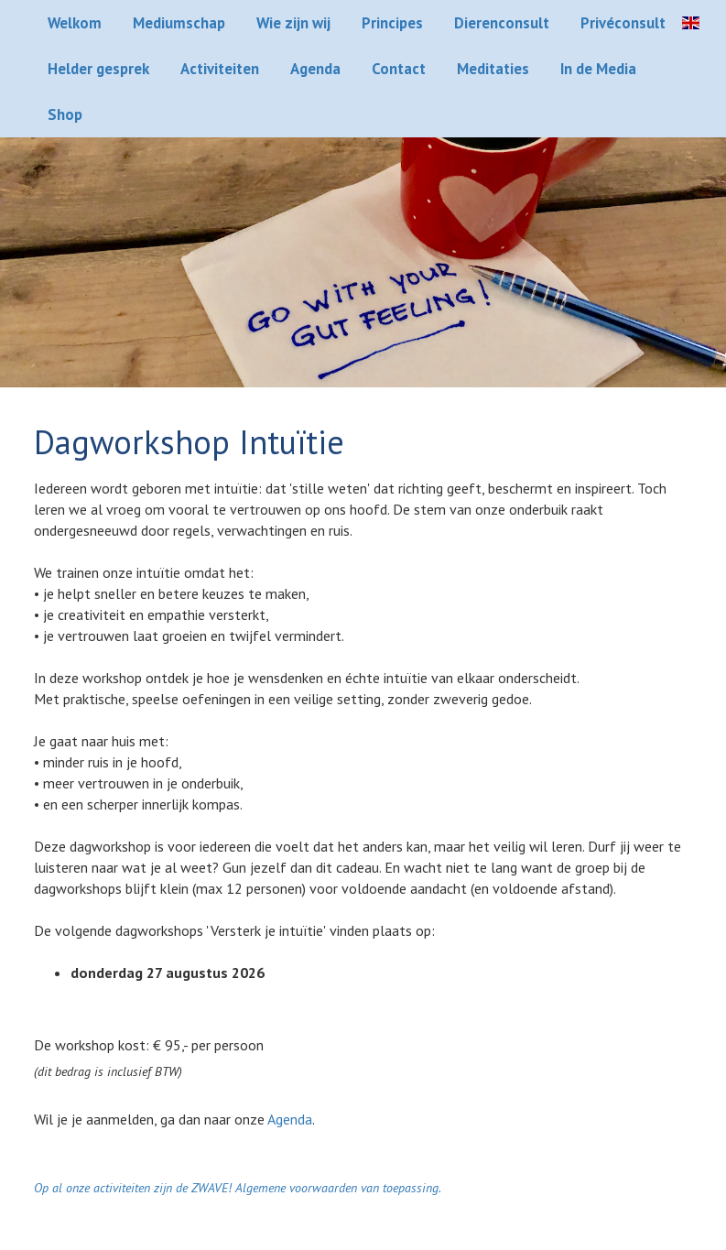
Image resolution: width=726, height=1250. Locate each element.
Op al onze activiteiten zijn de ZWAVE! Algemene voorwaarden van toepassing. (237, 1187)
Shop (65, 114)
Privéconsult (623, 23)
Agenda (315, 69)
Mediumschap (179, 23)
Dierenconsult (501, 23)
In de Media (598, 69)
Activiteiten (219, 69)
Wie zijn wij (293, 23)
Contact (399, 69)
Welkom (75, 23)
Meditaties (493, 69)
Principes (392, 23)
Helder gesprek (98, 69)
